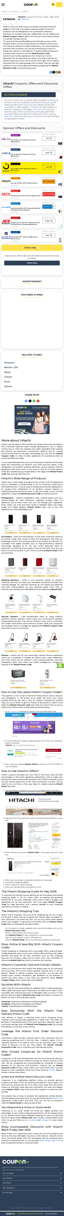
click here (37, 109)
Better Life (11, 367)
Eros (7, 381)
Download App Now (51, 1213)
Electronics (57, 1098)
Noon (7, 372)
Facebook (32, 1120)
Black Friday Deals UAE (50, 1140)
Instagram (45, 1120)
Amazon (9, 362)
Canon (8, 376)
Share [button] (53, 134)
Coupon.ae (14, 711)
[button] (19, 135)
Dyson (8, 386)
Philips (52, 1070)
